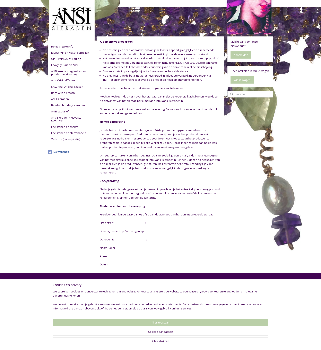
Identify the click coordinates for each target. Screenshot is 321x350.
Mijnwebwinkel (205, 342)
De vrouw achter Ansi (109, 294)
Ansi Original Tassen (64, 80)
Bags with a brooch (63, 93)
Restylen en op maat (108, 303)
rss (153, 342)
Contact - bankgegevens (66, 303)
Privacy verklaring (61, 294)
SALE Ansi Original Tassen (67, 86)
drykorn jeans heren (243, 289)
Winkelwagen (242, 80)
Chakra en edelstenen (109, 320)
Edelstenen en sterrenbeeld (68, 133)
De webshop (58, 152)
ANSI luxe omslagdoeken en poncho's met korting (68, 72)
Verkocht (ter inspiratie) (65, 139)
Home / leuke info (62, 46)
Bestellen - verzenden (64, 299)
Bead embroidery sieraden (68, 105)
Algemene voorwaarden (65, 289)
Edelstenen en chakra (64, 127)
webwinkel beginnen (169, 342)
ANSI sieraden (60, 99)
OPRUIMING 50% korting (66, 59)
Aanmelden (241, 55)
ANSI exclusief (60, 111)
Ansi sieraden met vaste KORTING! (66, 119)
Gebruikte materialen (108, 299)
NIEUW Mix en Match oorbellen (70, 52)
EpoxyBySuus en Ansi (64, 65)
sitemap (144, 342)
